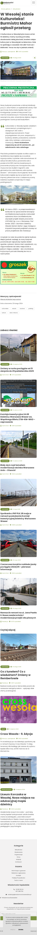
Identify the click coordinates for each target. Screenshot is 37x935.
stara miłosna (14, 313)
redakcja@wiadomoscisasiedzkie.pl (19, 894)
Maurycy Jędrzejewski (8, 51)
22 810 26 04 (19, 889)
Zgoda (20, 930)
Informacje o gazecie (18, 871)
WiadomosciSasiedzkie (9, 898)
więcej (12, 930)
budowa (22, 308)
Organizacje (18, 855)
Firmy (18, 857)
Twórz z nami (18, 880)
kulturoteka (5, 308)
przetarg (30, 308)
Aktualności (16, 9)
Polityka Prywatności (18, 878)
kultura (4, 313)
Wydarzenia (18, 852)
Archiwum (18, 862)
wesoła (14, 308)
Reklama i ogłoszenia (18, 873)
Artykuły (18, 859)
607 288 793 (19, 891)
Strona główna (5, 9)
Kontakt (18, 875)
